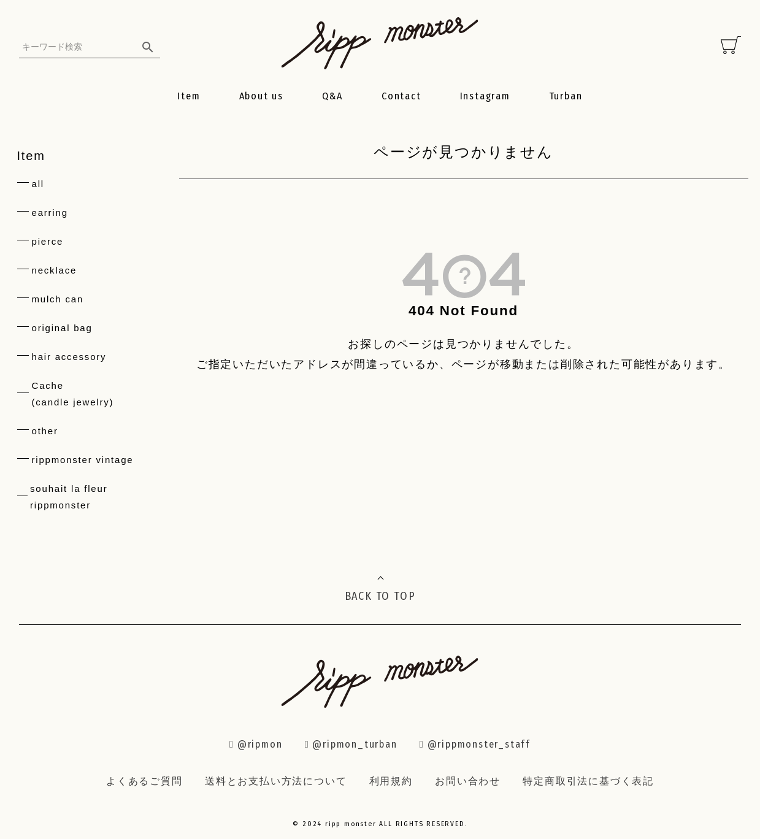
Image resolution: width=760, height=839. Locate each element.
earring (50, 212)
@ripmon (255, 744)
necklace (54, 270)
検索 (148, 47)
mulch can (58, 299)
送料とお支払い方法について (276, 781)
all (38, 183)
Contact (401, 96)
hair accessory (69, 356)
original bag (62, 328)
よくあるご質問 (144, 781)
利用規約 (391, 781)
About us (261, 96)
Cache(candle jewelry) (73, 393)
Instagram (485, 96)
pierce (48, 241)
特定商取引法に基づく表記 (588, 781)
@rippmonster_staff (475, 744)
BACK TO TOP (380, 596)
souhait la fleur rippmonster (68, 496)
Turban (566, 96)
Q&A (332, 96)
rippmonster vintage (83, 459)
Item (188, 96)
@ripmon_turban (351, 744)
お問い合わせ (468, 781)
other (45, 431)
